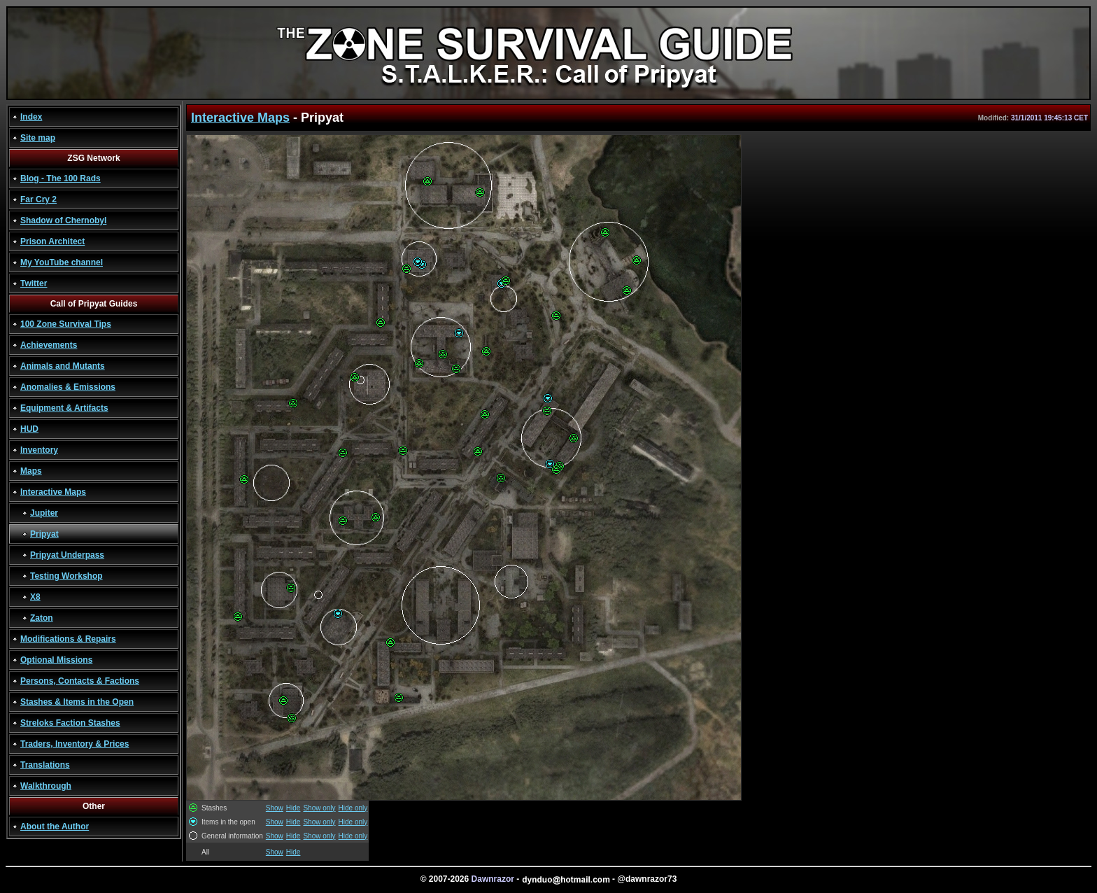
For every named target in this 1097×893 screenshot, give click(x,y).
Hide (293, 808)
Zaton (41, 618)
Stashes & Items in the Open (77, 702)
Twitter (33, 283)
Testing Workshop (66, 576)
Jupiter (44, 513)
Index (31, 117)
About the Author (54, 826)
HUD (29, 429)
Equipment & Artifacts (64, 408)
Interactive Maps (53, 492)
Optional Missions (56, 660)
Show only (319, 808)
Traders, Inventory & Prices (74, 744)
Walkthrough (45, 786)
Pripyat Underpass (67, 555)
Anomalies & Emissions (67, 387)
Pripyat (44, 534)
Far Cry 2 (38, 199)
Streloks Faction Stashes (70, 723)
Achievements (48, 345)
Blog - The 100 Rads (60, 178)
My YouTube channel (61, 262)
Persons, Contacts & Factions (79, 681)
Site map (37, 138)
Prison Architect (52, 241)
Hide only (353, 808)
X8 (35, 597)
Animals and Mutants (62, 366)
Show (274, 808)
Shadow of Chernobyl (63, 220)
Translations (45, 765)
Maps (31, 471)
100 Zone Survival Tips (65, 324)
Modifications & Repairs (68, 639)
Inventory (39, 450)
